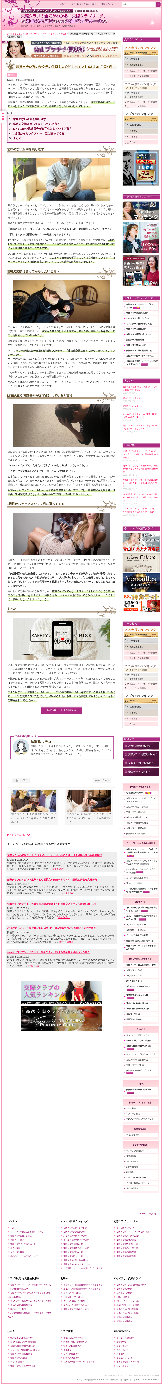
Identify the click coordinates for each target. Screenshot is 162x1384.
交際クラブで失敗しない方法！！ (78, 1309)
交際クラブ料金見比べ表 (137, 817)
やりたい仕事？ (133, 1135)
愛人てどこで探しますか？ (138, 1035)
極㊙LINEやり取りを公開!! (128, 1305)
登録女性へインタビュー (137, 930)
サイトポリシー (133, 1188)
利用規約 (130, 1172)
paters (133, 119)
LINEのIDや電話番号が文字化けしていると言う (43, 130)
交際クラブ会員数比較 (136, 329)
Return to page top (148, 1213)
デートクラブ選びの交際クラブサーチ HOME (26, 34)
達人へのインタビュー (136, 924)
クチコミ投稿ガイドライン (138, 1183)
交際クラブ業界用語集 (136, 833)
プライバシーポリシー (136, 1177)
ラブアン (133, 131)
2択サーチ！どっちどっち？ (138, 986)
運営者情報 (131, 1156)
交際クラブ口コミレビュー (22, 1236)
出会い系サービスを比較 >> (61, 712)
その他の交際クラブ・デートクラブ (79, 1362)
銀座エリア (68, 1350)
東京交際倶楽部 (136, 65)
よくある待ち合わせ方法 (137, 878)
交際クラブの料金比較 (73, 1252)
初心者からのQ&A (134, 975)
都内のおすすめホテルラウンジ (140, 1119)
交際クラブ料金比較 (135, 340)
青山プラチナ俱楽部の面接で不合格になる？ (82, 1285)
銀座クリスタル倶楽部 (139, 76)
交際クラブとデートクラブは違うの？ (133, 1232)
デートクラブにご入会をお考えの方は (27, 1232)
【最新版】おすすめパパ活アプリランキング (82, 1268)
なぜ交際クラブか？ (135, 793)
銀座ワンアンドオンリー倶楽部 (143, 71)
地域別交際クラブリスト (74, 1338)
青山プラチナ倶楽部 (138, 53)
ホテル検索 (131, 1108)
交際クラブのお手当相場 (137, 823)
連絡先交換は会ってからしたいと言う (37, 125)
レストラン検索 (133, 1114)
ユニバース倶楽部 (137, 106)
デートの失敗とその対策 (137, 935)
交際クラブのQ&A (134, 970)
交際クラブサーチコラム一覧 (139, 1089)
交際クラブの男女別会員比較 (139, 350)
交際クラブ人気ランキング (75, 1228)
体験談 (63, 34)
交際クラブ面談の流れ (136, 812)
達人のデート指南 (134, 883)
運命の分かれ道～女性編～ (138, 1008)
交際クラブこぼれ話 (135, 1065)
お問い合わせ (132, 1167)
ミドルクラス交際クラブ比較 (139, 324)
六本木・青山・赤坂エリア (75, 1342)
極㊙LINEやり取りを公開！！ (139, 995)
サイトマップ (132, 1161)
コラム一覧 (53, 34)
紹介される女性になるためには (140, 941)
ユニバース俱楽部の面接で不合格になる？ (81, 1289)
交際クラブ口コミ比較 (136, 345)
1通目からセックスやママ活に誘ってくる (39, 135)
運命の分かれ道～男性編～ (138, 1003)
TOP (12, 1228)
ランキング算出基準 (135, 1151)
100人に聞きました (134, 981)
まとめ (18, 139)
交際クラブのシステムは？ (138, 807)
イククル (133, 137)
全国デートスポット (19, 1240)
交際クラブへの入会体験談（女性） (141, 965)
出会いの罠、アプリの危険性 (139, 1040)
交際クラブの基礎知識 (136, 828)
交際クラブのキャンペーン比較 (140, 356)
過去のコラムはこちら (19, 837)
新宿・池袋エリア (71, 1354)
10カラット (135, 59)
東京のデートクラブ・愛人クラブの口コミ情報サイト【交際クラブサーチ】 (132, 1375)
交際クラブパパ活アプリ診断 (139, 1070)
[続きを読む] (57, 871)
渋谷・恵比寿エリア (72, 1346)
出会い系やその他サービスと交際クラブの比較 (30, 1301)
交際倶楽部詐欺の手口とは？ (139, 1046)
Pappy (132, 142)
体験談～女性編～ (134, 1019)
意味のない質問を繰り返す (30, 120)
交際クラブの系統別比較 (137, 313)
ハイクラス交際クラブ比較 (138, 318)
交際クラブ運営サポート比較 (139, 334)
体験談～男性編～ (134, 1014)
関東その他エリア (71, 1358)
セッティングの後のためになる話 (141, 1054)
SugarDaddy (135, 125)
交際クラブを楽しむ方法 (137, 1060)
